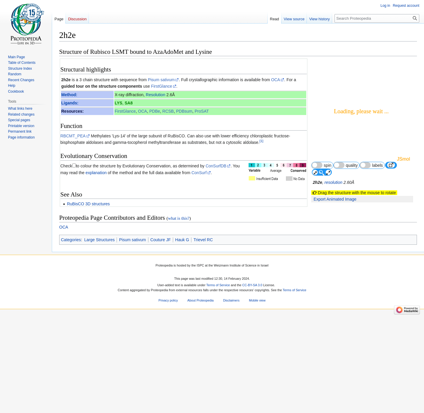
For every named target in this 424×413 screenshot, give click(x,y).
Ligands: (69, 103)
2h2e (66, 79)
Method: (69, 94)
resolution (333, 182)
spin (321, 165)
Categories (71, 336)
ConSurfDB (216, 166)
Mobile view (257, 397)
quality (346, 165)
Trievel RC (203, 336)
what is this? (178, 315)
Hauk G (182, 336)
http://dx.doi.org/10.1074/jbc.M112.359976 (240, 240)
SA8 (128, 103)
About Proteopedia (200, 397)
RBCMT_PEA (73, 136)
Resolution (155, 94)
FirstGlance (161, 86)
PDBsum (184, 111)
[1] (261, 141)
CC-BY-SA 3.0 (252, 382)
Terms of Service (218, 382)
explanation (96, 172)
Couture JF (160, 336)
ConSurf (198, 172)
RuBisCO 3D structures (88, 203)
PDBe (154, 111)
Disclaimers (231, 397)
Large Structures (99, 336)
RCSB (168, 111)
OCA (275, 79)
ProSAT (202, 111)
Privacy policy (168, 397)
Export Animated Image (335, 199)
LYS (118, 103)
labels (371, 165)
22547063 (180, 240)
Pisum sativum (161, 79)
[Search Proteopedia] (376, 18)
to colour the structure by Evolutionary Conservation (123, 166)
